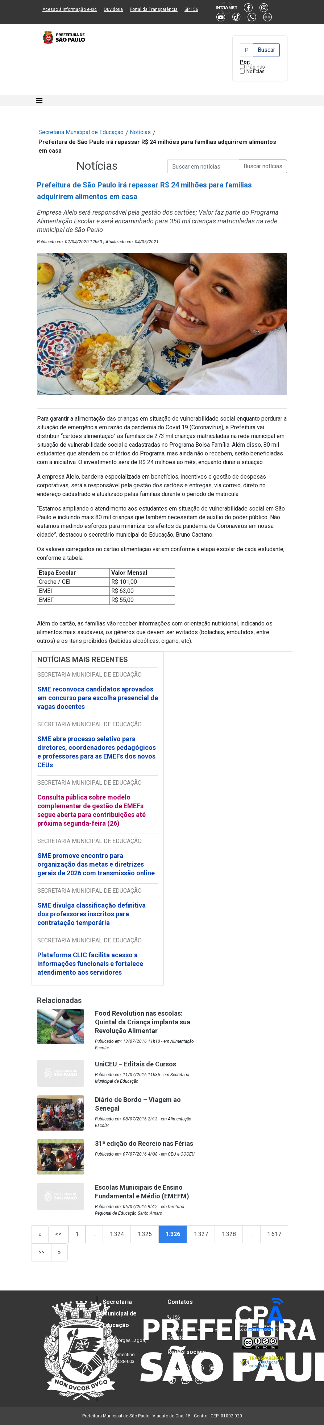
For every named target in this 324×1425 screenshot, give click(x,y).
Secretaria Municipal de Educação (81, 132)
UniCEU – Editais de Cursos (135, 1064)
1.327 (201, 1234)
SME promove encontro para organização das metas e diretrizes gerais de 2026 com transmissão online (96, 864)
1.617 (274, 1234)
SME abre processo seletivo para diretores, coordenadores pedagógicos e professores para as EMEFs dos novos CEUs (96, 752)
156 (176, 1317)
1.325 (145, 1234)
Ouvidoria (113, 9)
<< (58, 1234)
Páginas (255, 67)
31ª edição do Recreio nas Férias (144, 1143)
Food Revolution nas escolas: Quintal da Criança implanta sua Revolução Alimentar (142, 1021)
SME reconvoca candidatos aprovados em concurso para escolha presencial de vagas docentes (97, 697)
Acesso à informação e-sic (69, 9)
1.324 (117, 1234)
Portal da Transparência (154, 9)
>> (41, 1252)
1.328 (229, 1234)
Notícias (255, 71)
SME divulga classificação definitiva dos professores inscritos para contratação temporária (91, 913)
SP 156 (191, 9)
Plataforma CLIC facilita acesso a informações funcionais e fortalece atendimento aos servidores (90, 963)
